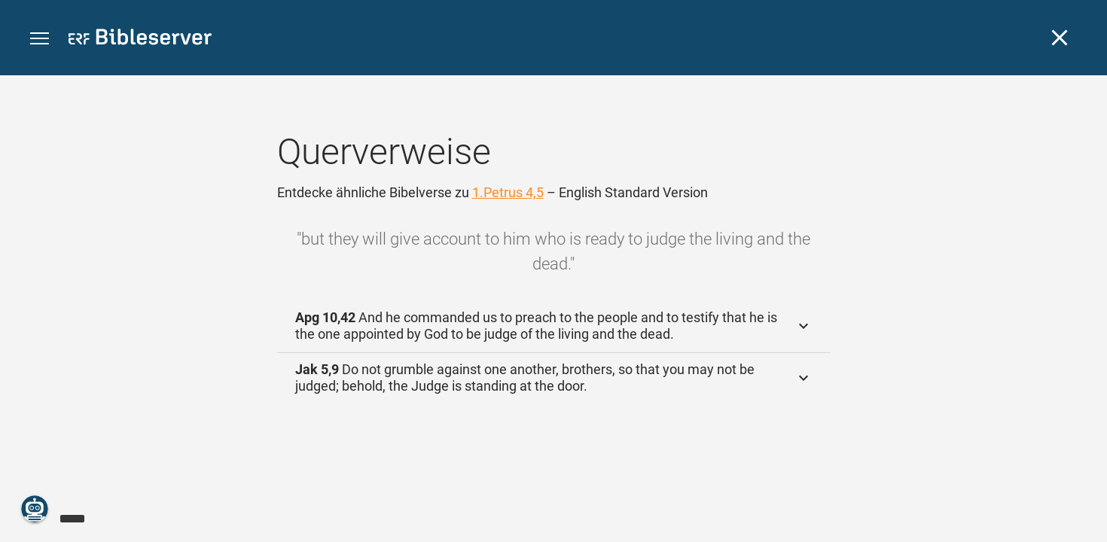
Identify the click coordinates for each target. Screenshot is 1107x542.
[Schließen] (1059, 37)
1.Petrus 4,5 (508, 192)
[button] (39, 38)
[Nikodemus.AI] (34, 508)
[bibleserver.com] (140, 39)
